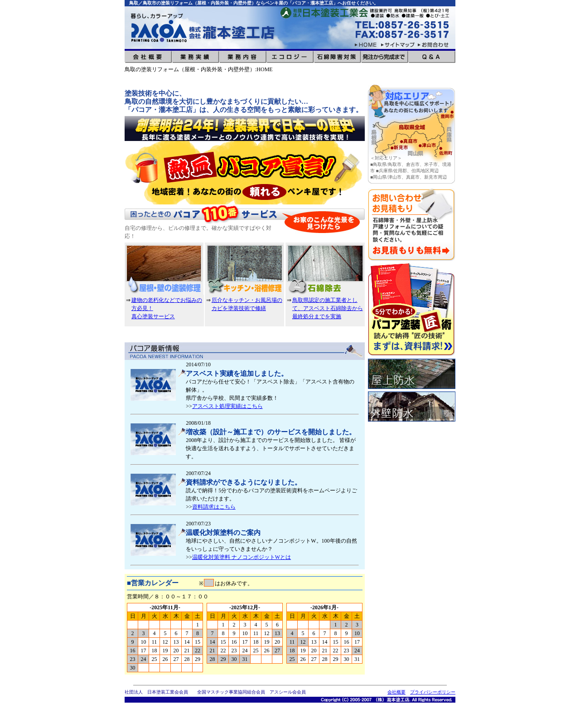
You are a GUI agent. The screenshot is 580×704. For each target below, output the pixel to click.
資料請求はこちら (214, 507)
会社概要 (396, 691)
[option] (245, 172)
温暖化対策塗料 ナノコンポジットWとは (241, 557)
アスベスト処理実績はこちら (227, 406)
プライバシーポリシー (432, 691)
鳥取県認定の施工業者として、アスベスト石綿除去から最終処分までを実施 (327, 308)
